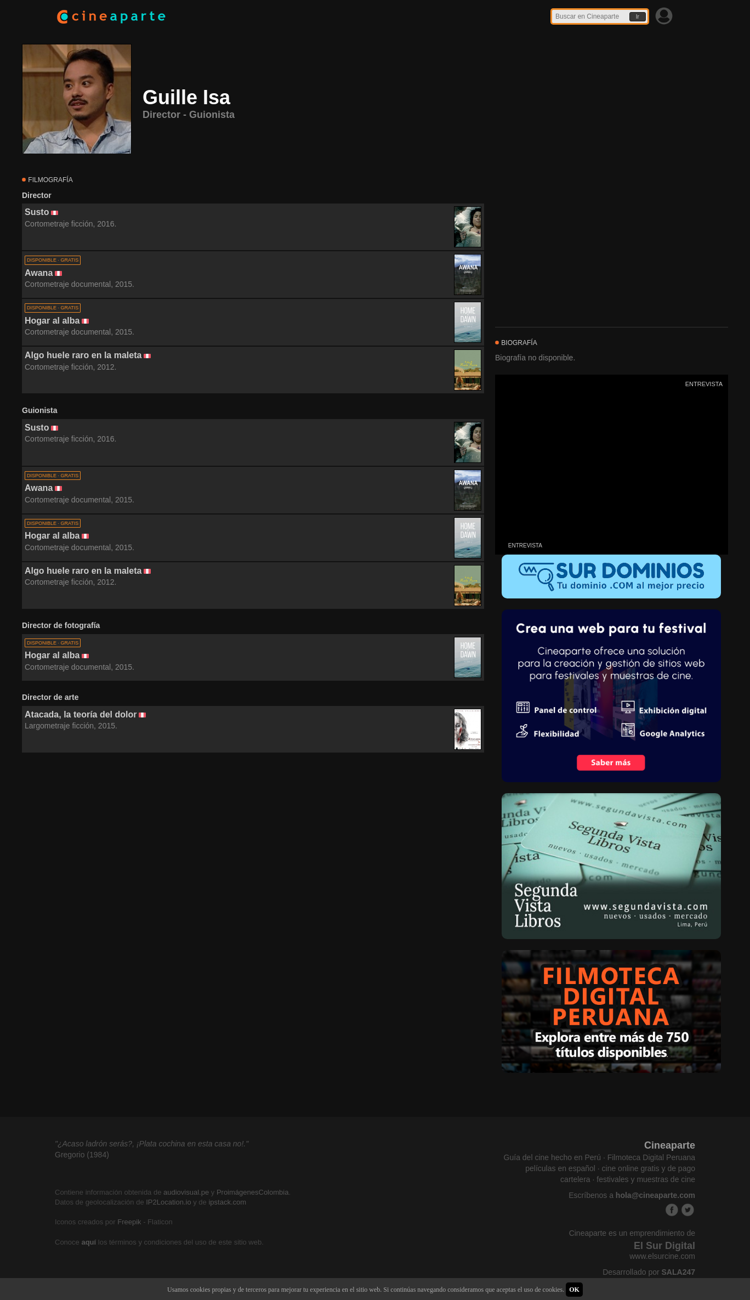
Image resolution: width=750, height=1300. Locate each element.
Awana (39, 273)
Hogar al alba (52, 320)
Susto (37, 212)
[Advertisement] (253, 852)
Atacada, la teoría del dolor (81, 714)
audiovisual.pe (186, 1192)
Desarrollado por (649, 1272)
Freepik (129, 1222)
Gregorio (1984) (82, 1154)
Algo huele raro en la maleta (83, 355)
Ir (637, 17)
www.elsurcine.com (662, 1256)
